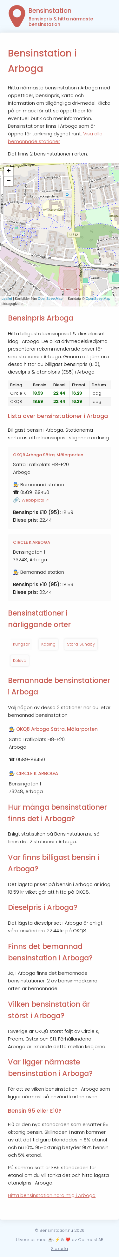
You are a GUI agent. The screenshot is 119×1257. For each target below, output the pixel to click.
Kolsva (19, 660)
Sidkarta (59, 1248)
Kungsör (21, 644)
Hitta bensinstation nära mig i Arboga (52, 1195)
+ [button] (9, 171)
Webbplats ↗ (35, 500)
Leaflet (7, 298)
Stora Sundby (81, 644)
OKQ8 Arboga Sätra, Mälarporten (48, 455)
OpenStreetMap (50, 298)
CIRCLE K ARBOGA (31, 542)
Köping (48, 644)
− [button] (9, 181)
